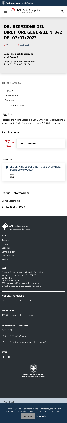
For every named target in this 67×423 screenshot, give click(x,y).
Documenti (10, 100)
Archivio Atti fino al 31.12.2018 (16, 300)
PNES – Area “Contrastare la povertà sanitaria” (24, 342)
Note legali (9, 402)
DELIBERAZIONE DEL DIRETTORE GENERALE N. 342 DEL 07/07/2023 (35, 168)
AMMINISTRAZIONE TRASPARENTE (17, 325)
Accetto (28, 416)
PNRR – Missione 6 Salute (14, 336)
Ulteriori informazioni (14, 105)
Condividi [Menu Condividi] (9, 45)
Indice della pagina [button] (11, 83)
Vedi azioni (23, 45)
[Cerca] (62, 11)
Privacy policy (41, 416)
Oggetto (9, 90)
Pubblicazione (11, 95)
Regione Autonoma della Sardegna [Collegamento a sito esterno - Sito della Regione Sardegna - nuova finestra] (20, 3)
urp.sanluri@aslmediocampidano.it (25, 285)
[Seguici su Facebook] (3, 356)
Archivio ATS (7, 330)
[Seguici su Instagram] (8, 356)
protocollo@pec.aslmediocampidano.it (24, 283)
